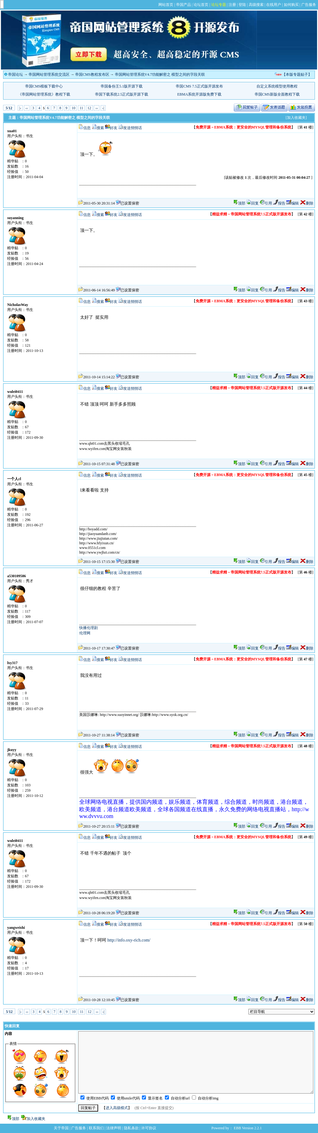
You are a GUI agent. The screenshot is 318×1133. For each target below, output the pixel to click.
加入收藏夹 (36, 1119)
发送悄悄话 (132, 128)
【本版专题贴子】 (297, 74)
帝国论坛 (15, 74)
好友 (113, 128)
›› (96, 108)
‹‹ (26, 108)
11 (81, 108)
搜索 (100, 128)
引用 (266, 203)
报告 (279, 203)
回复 (252, 203)
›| (103, 108)
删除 (306, 203)
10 (73, 108)
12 (89, 108)
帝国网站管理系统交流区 (49, 74)
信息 (87, 128)
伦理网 (84, 633)
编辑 (292, 203)
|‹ (20, 108)
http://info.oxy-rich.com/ (128, 940)
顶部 (241, 203)
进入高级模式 (117, 1108)
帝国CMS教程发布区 (92, 74)
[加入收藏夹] (296, 117)
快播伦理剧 (88, 628)
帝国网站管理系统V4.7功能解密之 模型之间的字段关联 (160, 74)
